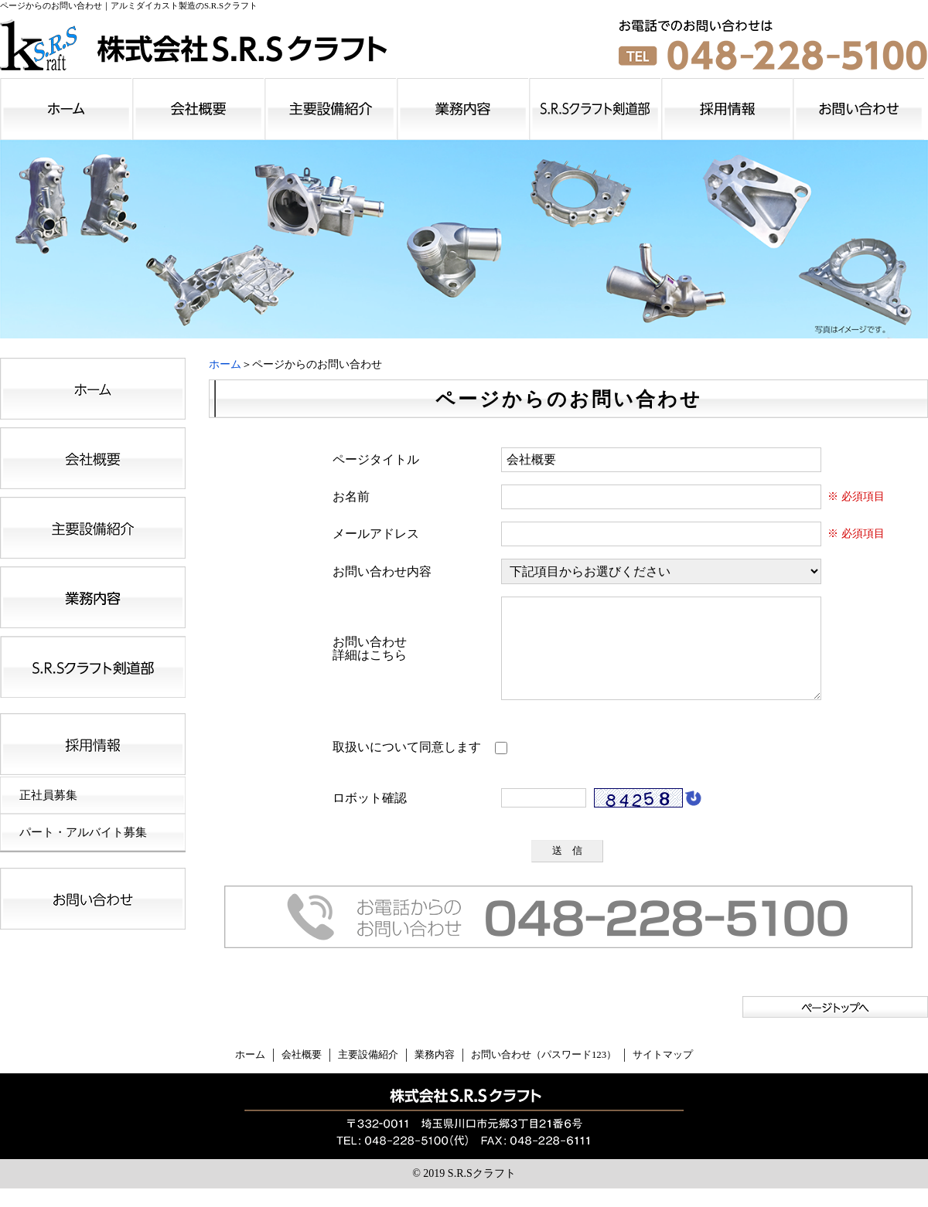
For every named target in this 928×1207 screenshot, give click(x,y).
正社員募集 (48, 795)
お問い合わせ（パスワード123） (543, 1073)
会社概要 (301, 1073)
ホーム (225, 364)
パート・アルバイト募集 (83, 832)
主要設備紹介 (368, 1073)
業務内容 (435, 1073)
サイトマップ (663, 1073)
